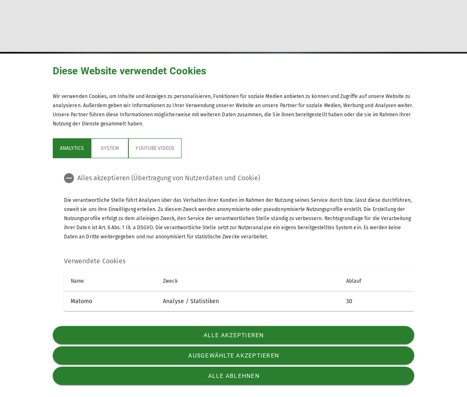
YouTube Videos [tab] (155, 148)
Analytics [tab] (72, 148)
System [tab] (109, 148)
